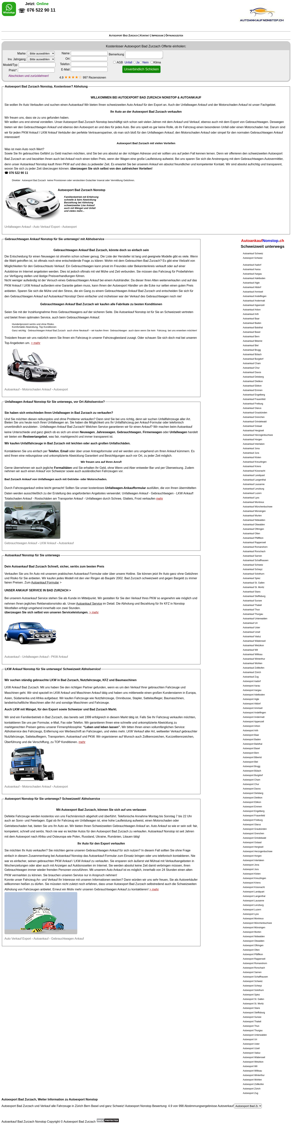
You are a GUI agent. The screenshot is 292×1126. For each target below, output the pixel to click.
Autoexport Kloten (252, 873)
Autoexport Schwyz (252, 985)
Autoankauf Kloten (252, 457)
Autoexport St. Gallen (253, 999)
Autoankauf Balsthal (253, 327)
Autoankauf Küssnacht (254, 471)
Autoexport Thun (251, 1026)
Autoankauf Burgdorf (253, 359)
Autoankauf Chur (251, 368)
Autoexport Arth (250, 730)
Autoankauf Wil (250, 650)
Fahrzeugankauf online (28, 488)
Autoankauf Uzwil (251, 632)
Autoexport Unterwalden (255, 1035)
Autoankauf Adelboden (254, 278)
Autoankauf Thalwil (252, 605)
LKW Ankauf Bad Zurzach (21, 687)
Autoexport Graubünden (255, 829)
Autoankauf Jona (251, 448)
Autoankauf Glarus (252, 408)
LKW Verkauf (135, 731)
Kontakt (145, 35)
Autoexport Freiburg (253, 820)
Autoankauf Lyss (251, 497)
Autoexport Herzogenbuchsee (257, 851)
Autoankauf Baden (252, 323)
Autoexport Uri (250, 1039)
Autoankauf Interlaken (254, 444)
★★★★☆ (73, 77)
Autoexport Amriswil (252, 708)
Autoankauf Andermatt (254, 300)
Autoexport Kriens (252, 882)
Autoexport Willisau (252, 1070)
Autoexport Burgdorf (253, 775)
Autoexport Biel (250, 762)
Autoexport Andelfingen (254, 712)
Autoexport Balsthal (252, 744)
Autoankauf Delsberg (253, 377)
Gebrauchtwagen (256, 121)
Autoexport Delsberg (253, 793)
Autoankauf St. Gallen (254, 582)
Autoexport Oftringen (253, 945)
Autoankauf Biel (250, 345)
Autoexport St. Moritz (253, 1003)
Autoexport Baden (252, 739)
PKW (66, 164)
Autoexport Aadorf (252, 681)
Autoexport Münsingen (254, 927)
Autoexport (86, 127)
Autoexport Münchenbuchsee (257, 923)
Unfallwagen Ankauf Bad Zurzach (62, 426)
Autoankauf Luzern (252, 493)
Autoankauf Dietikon (253, 381)
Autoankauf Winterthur (254, 659)
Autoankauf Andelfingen (254, 296)
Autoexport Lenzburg (253, 905)
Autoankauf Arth (251, 314)
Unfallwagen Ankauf (194, 104)
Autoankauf (75, 104)
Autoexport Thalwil (252, 1021)
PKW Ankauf (30, 132)
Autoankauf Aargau (252, 274)
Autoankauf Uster (251, 627)
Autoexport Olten (251, 950)
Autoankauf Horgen (252, 439)
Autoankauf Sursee (252, 600)
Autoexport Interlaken (253, 860)
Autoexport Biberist (252, 757)
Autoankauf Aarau (252, 269)
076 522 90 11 (18, 172)
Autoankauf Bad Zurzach (29, 566)
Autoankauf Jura (251, 453)
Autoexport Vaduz (252, 1053)
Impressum (157, 35)
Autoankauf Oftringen (253, 529)
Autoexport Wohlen (252, 1079)
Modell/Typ (29, 64)
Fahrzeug (164, 271)
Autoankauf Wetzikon (253, 645)
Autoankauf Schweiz (253, 253)
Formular (43, 722)
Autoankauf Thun (251, 609)
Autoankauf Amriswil (253, 291)
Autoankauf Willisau (252, 654)
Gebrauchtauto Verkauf (49, 266)
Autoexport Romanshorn (255, 963)
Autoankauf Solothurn (253, 574)
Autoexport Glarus (252, 824)
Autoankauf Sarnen (252, 556)
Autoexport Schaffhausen (255, 976)
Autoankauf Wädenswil (254, 641)
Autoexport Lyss (251, 914)
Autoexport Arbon (251, 726)
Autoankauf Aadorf (252, 265)
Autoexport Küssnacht (254, 887)
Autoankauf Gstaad (252, 426)
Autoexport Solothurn (253, 990)
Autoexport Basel (251, 748)
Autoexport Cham (251, 779)
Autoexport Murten (252, 932)
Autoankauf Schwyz (252, 569)
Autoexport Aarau (251, 685)
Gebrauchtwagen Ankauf (40, 127)
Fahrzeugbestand (114, 337)
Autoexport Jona (251, 865)
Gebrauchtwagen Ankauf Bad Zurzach (80, 250)
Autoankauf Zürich (252, 672)
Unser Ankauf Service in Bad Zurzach (36, 590)
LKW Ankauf (49, 132)
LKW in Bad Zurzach (64, 680)
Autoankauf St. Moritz (253, 587)
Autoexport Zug (250, 1093)
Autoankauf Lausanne (254, 484)
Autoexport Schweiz (253, 258)
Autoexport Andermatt (253, 717)
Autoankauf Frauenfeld (254, 399)
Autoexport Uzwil (251, 1048)
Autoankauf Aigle (251, 283)
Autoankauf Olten (251, 533)
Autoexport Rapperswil (254, 959)
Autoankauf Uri (250, 623)
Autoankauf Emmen (252, 390)
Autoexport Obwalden (253, 941)
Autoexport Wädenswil (254, 1057)
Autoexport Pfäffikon (253, 954)
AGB (120, 62)
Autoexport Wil (250, 1066)
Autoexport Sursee (252, 1017)
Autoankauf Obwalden (254, 524)
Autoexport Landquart (253, 891)
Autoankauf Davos (252, 372)
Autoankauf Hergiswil (253, 430)
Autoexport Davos (252, 788)
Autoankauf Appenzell (253, 305)
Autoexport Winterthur (254, 1075)
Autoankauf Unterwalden (255, 618)
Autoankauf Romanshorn (255, 547)
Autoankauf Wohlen (252, 663)
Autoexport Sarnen (252, 972)
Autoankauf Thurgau (253, 614)
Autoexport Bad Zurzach (123, 35)
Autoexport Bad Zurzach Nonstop (85, 121)
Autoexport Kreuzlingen (254, 878)
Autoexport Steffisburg (254, 1012)
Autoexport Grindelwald (254, 838)
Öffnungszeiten (174, 35)
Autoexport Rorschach (254, 968)
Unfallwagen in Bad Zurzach (72, 412)
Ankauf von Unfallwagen (38, 479)
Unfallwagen (94, 498)
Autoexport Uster (251, 1044)
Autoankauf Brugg (252, 350)
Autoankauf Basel (251, 332)
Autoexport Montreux (253, 918)
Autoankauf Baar (251, 318)
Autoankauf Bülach (252, 354)
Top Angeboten (14, 343)
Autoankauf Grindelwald (254, 421)
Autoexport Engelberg (253, 811)
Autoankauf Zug (251, 676)
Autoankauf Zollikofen (253, 668)
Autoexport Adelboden (254, 694)
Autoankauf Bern (251, 336)
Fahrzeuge (81, 698)
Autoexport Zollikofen (253, 1084)
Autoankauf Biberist (252, 341)
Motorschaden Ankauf (233, 104)
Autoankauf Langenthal (254, 479)
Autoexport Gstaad (252, 842)
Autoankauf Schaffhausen (255, 560)
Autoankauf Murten (252, 515)
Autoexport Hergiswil (253, 847)
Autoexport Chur (251, 784)
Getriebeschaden (15, 826)
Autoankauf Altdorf (252, 287)
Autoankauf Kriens (252, 466)
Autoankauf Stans (252, 591)
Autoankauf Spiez (251, 578)
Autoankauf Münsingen (254, 511)
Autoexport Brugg (251, 766)
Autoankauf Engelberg (254, 394)
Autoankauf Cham (252, 363)
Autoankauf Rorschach (254, 551)
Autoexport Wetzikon (253, 1062)
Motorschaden (254, 127)
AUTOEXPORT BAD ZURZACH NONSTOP (147, 97)
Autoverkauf (240, 1106)
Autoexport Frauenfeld (254, 815)
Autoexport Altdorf (252, 703)
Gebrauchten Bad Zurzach (142, 260)
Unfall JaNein (143, 62)
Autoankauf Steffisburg (254, 596)
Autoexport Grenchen (253, 833)
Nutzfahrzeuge (104, 698)
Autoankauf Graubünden (255, 412)
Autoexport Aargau (252, 690)
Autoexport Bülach (252, 771)
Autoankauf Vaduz (252, 636)
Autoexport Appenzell (253, 721)
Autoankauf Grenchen (254, 417)
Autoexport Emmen (252, 806)
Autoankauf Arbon (252, 309)
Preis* (32, 70)
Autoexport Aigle (251, 699)
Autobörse (11, 271)
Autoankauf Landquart (254, 475)
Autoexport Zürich (252, 1088)
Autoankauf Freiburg (253, 403)
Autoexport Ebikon (252, 802)
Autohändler (121, 280)
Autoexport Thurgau (253, 1030)
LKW (16, 709)
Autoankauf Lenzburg (253, 488)
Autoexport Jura (251, 869)
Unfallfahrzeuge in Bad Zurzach (42, 443)
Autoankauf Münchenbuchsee (257, 506)
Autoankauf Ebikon (252, 385)
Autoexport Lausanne (253, 900)
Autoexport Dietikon (252, 797)
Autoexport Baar (251, 735)
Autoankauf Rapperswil (254, 542)
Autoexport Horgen (252, 856)
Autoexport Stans (251, 1008)
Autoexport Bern (251, 753)
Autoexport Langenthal (254, 896)
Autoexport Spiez (251, 994)
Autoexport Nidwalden (254, 936)
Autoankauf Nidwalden (254, 520)
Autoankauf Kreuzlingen (254, 462)
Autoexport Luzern (252, 909)
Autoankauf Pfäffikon (253, 538)
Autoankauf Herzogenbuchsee (258, 435)
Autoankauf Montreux (253, 502)
